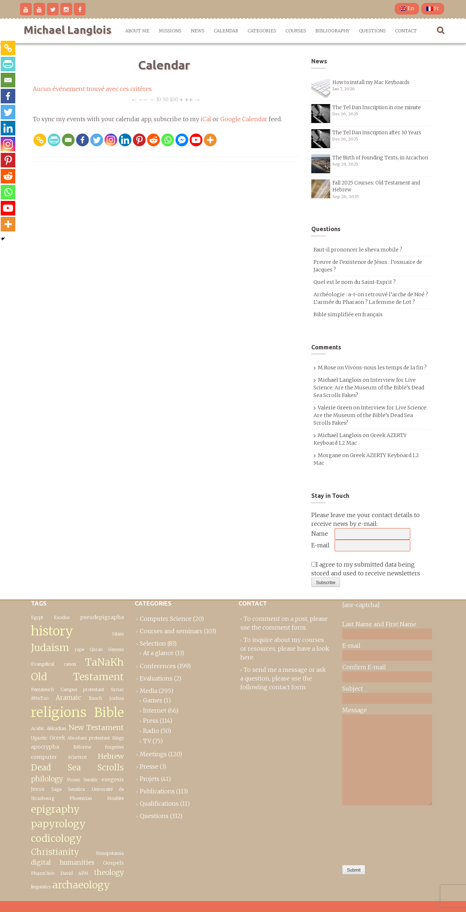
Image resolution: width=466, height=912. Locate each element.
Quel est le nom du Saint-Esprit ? (354, 282)
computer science (59, 757)
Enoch (95, 698)
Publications (157, 791)
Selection (153, 643)
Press (150, 720)
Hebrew (111, 756)
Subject (352, 688)
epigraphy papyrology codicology (58, 824)
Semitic (90, 779)
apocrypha (45, 747)
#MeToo (39, 698)
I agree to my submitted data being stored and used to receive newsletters (365, 569)
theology (109, 872)
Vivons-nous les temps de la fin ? (386, 367)
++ (189, 99)
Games (152, 700)
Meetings (153, 754)
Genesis (116, 649)
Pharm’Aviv (43, 873)
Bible (109, 712)
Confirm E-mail (364, 667)
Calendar (226, 30)
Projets (149, 778)
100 (174, 99)
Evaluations (156, 678)
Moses (73, 779)
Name (319, 533)
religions (59, 712)
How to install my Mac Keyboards (371, 82)
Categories (262, 30)
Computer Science (165, 618)
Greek (57, 737)
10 (158, 99)
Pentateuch (42, 689)
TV (147, 741)
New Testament (96, 727)
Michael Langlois (67, 30)
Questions (372, 30)
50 (165, 99)
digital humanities (62, 863)
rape (79, 649)
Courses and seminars (171, 631)
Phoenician (81, 798)
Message (354, 710)
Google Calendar (243, 119)
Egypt (37, 617)
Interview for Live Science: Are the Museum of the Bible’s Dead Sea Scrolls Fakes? (368, 387)
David (66, 873)
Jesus (37, 789)
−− (142, 99)
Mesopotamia (110, 853)
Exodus (62, 617)
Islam (118, 634)
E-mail (320, 545)
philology (47, 778)
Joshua (116, 698)
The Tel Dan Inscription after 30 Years (376, 133)
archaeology (81, 885)
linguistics (41, 886)
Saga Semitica (68, 789)
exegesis (113, 779)
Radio (151, 730)
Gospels (113, 863)
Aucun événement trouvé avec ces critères (92, 88)
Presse (149, 766)
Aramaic (68, 698)
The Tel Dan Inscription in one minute (376, 107)
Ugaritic (39, 738)
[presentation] (372, 833)
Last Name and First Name (379, 624)
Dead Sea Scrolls (77, 767)
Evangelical (42, 664)
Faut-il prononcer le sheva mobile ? (357, 249)
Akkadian (56, 728)
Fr (432, 8)
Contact (406, 30)
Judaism (50, 648)
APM (83, 873)
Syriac (117, 689)
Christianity (55, 852)
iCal (206, 119)
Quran (96, 649)
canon (70, 664)
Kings (118, 738)
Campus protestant (82, 689)
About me (137, 30)
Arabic (37, 728)
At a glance (158, 653)
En (407, 8)
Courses (295, 30)
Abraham (77, 738)
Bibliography (332, 30)
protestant (99, 738)
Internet (154, 710)
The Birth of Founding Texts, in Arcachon (380, 158)
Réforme (82, 747)
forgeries (114, 747)
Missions (170, 30)
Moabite (115, 798)
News (197, 30)
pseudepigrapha (102, 617)
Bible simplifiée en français (348, 314)
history (52, 631)
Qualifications (159, 803)
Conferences (158, 666)
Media (148, 690)
